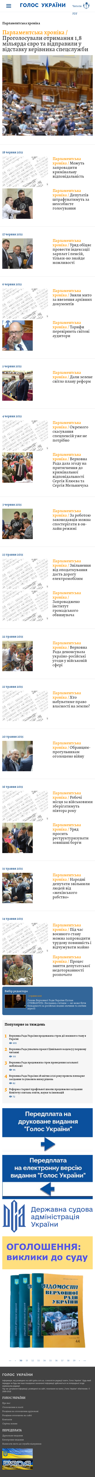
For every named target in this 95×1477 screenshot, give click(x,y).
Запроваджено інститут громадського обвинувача (67, 604)
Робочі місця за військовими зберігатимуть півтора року (73, 801)
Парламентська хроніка (21, 23)
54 (44, 1360)
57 (62, 1360)
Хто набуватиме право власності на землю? (71, 699)
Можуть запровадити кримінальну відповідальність (68, 167)
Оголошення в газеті (12, 1407)
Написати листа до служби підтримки (21, 1443)
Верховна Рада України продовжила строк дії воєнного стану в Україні (47, 1037)
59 (74, 1360)
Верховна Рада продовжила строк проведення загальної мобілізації (43, 1064)
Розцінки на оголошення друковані (20, 1411)
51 (27, 1360)
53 (38, 1360)
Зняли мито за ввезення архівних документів (72, 297)
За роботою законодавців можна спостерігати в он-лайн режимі (72, 519)
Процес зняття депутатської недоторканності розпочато (71, 965)
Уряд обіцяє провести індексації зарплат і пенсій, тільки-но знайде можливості (72, 251)
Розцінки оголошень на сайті (17, 1415)
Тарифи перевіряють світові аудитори (71, 329)
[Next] (79, 1360)
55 (50, 1360)
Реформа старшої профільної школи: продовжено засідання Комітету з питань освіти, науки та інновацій (46, 1091)
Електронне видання (13, 1439)
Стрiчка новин (9, 1423)
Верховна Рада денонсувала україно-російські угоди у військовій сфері (70, 654)
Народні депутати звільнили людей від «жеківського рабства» (71, 886)
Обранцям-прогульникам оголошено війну (71, 749)
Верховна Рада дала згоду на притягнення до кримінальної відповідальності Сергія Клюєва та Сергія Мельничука (70, 470)
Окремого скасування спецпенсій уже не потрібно (70, 431)
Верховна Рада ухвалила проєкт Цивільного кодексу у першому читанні (47, 1051)
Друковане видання (12, 1435)
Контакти (7, 1419)
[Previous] (15, 1360)
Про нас (6, 1403)
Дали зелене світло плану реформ (73, 377)
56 (56, 1360)
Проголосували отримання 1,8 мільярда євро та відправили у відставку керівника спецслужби (45, 40)
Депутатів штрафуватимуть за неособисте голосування (71, 199)
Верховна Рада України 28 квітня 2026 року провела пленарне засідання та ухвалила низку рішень (47, 1077)
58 (68, 1360)
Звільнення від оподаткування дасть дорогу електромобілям (72, 569)
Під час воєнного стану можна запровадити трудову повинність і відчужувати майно (72, 936)
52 (32, 1360)
